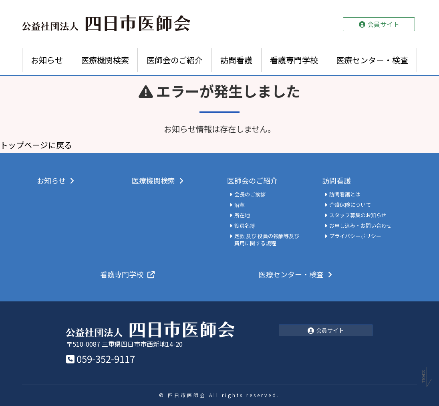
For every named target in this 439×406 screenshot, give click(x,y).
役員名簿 (244, 225)
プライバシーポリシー (355, 236)
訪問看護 (236, 60)
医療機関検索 (105, 60)
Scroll (423, 378)
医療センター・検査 (372, 60)
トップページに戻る (36, 145)
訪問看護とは (344, 194)
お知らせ (47, 60)
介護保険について (350, 204)
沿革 (239, 204)
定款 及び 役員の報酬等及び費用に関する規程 (266, 239)
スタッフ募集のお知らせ (358, 215)
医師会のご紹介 (175, 60)
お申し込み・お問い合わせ (360, 225)
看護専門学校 (294, 60)
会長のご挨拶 (250, 194)
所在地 (242, 215)
